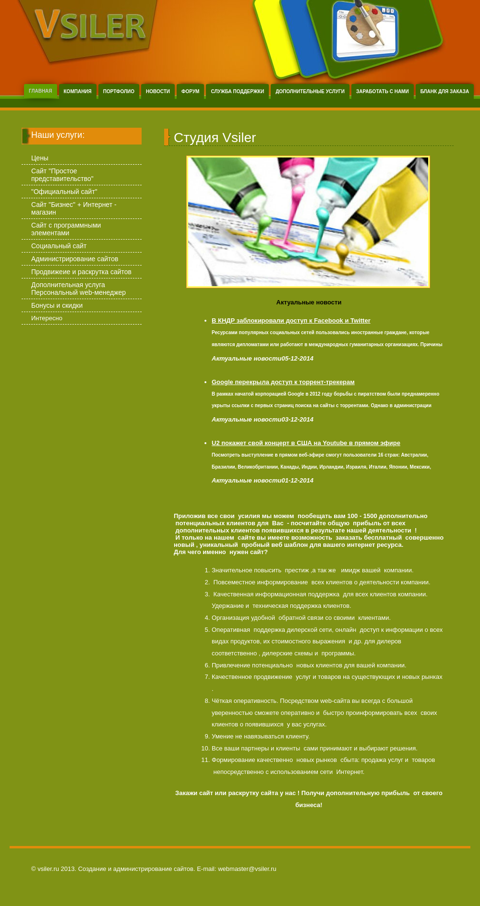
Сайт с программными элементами (66, 229)
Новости (158, 91)
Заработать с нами (382, 91)
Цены (39, 158)
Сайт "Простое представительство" (62, 174)
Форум (190, 91)
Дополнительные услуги (310, 91)
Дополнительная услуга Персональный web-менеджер (78, 288)
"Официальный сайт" (64, 191)
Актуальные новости (309, 302)
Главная (40, 91)
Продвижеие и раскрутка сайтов (81, 272)
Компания (78, 91)
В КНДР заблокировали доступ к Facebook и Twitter (291, 320)
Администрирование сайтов (74, 259)
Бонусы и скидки (57, 305)
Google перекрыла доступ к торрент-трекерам (283, 382)
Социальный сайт (59, 246)
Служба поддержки (237, 91)
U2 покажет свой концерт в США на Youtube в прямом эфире (306, 443)
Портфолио (118, 91)
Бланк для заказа (444, 91)
